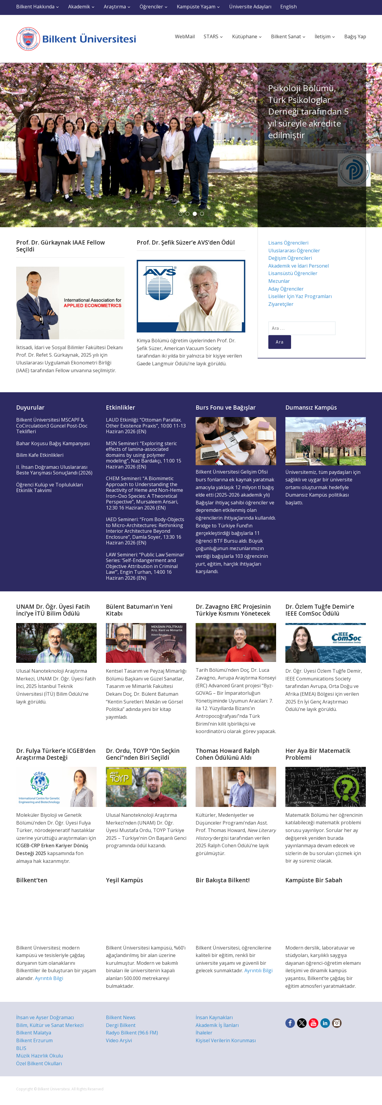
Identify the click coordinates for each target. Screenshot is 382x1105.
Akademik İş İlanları (217, 1025)
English (288, 6)
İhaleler (204, 1032)
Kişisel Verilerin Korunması (226, 1040)
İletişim (323, 36)
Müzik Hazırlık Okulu (39, 1055)
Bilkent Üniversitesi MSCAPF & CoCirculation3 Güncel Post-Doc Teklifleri (51, 425)
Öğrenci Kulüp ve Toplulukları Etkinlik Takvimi (49, 487)
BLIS (21, 1048)
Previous (9, 145)
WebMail (185, 36)
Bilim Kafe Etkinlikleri (39, 455)
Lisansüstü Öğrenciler (292, 273)
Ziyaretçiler (280, 304)
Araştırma (115, 6)
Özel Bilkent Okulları (39, 1063)
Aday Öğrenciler (286, 289)
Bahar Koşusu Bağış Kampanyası (53, 443)
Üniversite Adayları (250, 6)
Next (373, 145)
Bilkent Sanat (286, 36)
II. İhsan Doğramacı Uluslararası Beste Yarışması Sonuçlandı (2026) (54, 470)
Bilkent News (121, 1017)
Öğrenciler (151, 6)
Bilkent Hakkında (35, 6)
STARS (211, 36)
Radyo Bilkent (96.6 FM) (132, 1032)
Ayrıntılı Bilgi (49, 978)
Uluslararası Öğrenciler (294, 250)
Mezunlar (279, 281)
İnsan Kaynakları (214, 1017)
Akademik (79, 6)
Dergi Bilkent (121, 1025)
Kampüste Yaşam (196, 6)
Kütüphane (244, 36)
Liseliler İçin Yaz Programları (300, 296)
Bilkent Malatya (33, 1032)
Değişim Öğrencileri (290, 258)
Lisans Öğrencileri (288, 242)
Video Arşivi (119, 1040)
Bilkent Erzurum (34, 1040)
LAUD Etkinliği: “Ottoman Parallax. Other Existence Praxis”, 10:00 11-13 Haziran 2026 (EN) (146, 425)
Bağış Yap (355, 36)
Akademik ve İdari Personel (298, 265)
